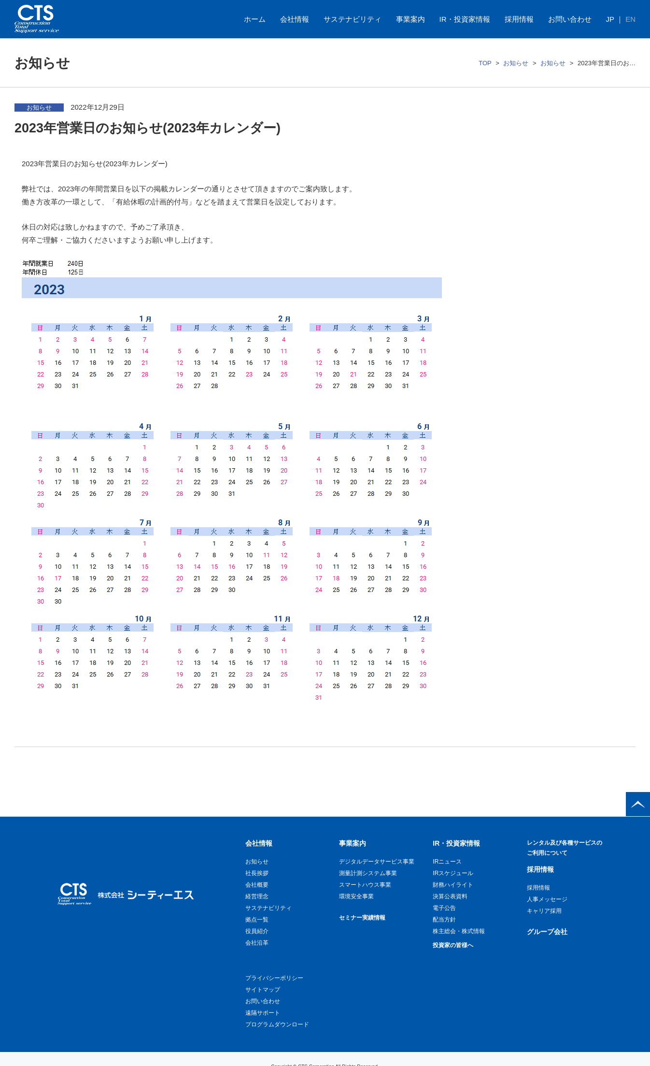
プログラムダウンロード (277, 1024)
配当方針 (444, 919)
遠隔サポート (262, 1012)
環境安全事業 (356, 896)
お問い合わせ (570, 19)
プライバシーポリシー (274, 978)
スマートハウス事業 (365, 884)
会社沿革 (256, 942)
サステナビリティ (353, 19)
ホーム (255, 19)
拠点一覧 (256, 919)
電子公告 (444, 908)
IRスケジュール (453, 873)
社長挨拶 (256, 873)
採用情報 (519, 19)
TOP (485, 63)
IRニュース (447, 861)
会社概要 (256, 884)
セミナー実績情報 (362, 917)
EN (630, 19)
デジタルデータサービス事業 (376, 861)
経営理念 (256, 896)
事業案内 (410, 19)
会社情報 (294, 19)
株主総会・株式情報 (459, 931)
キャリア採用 (544, 911)
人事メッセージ (547, 899)
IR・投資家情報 (464, 19)
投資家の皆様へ (453, 945)
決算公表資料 (450, 896)
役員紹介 (256, 931)
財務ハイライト (453, 884)
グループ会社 (547, 932)
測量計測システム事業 (368, 873)
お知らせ (515, 63)
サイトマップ (262, 989)
